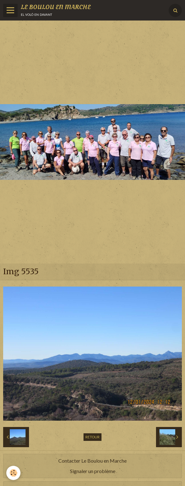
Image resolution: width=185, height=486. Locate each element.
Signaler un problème (92, 471)
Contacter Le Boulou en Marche (92, 461)
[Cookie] (13, 473)
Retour (92, 437)
